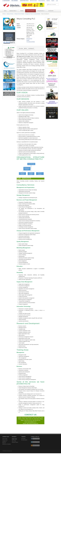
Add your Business (41, 0)
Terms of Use (4, 438)
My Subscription (24, 439)
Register (52, 0)
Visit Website (31, 48)
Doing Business (41, 10)
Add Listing (14, 440)
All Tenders (23, 438)
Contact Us (4, 441)
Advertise (48, 0)
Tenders (22, 10)
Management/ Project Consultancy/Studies (32, 13)
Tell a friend (21, 48)
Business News (13, 10)
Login (57, 0)
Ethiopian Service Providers (19, 13)
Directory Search (33, 0)
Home (5, 10)
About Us (4, 442)
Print (25, 48)
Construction (50, 10)
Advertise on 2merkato (6, 444)
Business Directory (30, 10)
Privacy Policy (5, 439)
